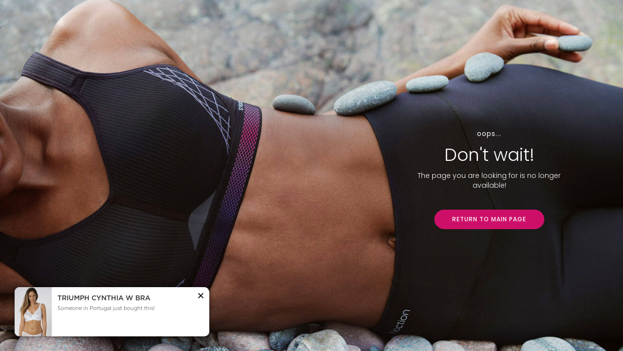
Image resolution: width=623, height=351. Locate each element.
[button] (200, 297)
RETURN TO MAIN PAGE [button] (489, 219)
